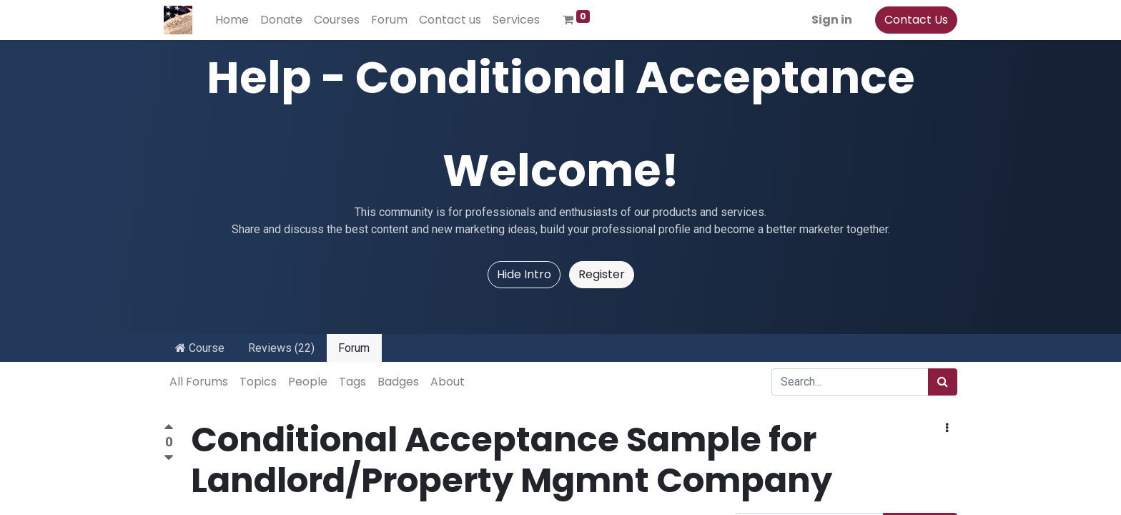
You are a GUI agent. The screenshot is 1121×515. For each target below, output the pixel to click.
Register (601, 274)
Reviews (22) (281, 348)
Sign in (831, 19)
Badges (398, 381)
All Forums (198, 381)
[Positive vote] (169, 429)
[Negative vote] (169, 458)
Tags (352, 381)
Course (199, 348)
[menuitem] (232, 20)
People (307, 381)
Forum (354, 348)
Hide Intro (524, 274)
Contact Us (916, 19)
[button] (947, 428)
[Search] (942, 382)
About (447, 381)
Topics (258, 381)
